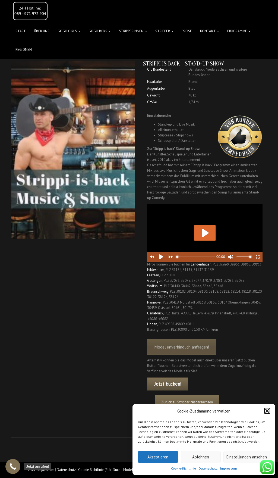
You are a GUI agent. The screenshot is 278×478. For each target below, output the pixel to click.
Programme (239, 31)
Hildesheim (155, 269)
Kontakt (209, 31)
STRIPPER (164, 31)
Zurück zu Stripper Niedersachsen (193, 402)
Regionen (23, 49)
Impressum (228, 468)
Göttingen (154, 280)
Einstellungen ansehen (246, 457)
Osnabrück (155, 313)
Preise (187, 31)
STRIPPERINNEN (133, 31)
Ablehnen (200, 457)
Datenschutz (208, 468)
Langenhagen (201, 264)
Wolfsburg (155, 286)
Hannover (154, 302)
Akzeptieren (157, 457)
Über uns (41, 31)
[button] (267, 411)
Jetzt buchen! (167, 384)
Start (20, 31)
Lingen (152, 324)
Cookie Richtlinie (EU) (94, 469)
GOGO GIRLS (69, 31)
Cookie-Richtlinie (183, 468)
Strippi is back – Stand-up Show (183, 63)
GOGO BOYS (100, 31)
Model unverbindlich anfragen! (181, 354)
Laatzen (153, 275)
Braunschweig (158, 291)
